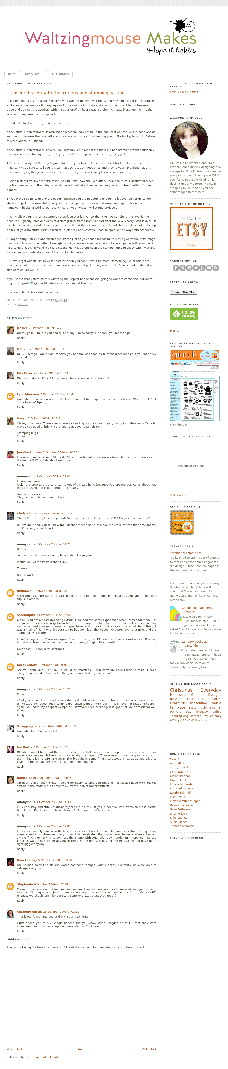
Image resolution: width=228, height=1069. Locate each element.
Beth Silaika (178, 763)
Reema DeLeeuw (181, 805)
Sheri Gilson (178, 813)
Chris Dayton (179, 771)
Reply (21, 337)
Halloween (178, 695)
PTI (31, 283)
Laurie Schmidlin (181, 792)
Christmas (181, 690)
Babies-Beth (26, 777)
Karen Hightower (181, 788)
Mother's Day (199, 716)
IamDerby (24, 747)
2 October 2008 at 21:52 (55, 513)
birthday (202, 711)
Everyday (211, 690)
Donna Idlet (178, 780)
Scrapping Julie (28, 726)
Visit (178, 495)
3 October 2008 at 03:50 (53, 615)
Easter (193, 707)
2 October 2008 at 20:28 (60, 452)
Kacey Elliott (27, 665)
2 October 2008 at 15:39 (51, 373)
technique (195, 699)
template (177, 707)
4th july (174, 720)
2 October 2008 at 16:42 (57, 394)
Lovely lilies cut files (184, 92)
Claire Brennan (180, 775)
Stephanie (25, 884)
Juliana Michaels (181, 784)
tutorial (215, 699)
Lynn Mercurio (28, 394)
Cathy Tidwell (179, 767)
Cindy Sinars (27, 513)
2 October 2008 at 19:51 (45, 418)
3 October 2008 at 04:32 (55, 665)
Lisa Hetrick (178, 796)
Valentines (208, 707)
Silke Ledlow (178, 817)
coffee (217, 711)
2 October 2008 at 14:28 (46, 328)
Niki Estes (24, 373)
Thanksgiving (179, 716)
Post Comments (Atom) (42, 1057)
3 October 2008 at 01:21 (53, 544)
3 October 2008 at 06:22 (53, 689)
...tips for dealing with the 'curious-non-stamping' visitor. (66, 92)
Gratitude (178, 703)
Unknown (24, 590)
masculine (198, 703)
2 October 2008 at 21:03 (53, 476)
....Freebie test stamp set (184, 553)
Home (12, 74)
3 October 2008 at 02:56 (50, 590)
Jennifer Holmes (29, 452)
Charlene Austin (29, 911)
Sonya (22, 418)
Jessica (22, 328)
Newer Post (14, 1049)
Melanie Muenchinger (185, 801)
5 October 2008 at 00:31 (55, 860)
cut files (185, 720)
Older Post (149, 1049)
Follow (174, 331)
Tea (211, 716)
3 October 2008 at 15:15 (50, 747)
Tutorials (60, 74)
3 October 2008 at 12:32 (59, 726)
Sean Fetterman (181, 809)
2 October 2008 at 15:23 (47, 349)
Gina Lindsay (27, 860)
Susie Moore (178, 822)
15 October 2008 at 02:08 (61, 911)
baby (218, 716)
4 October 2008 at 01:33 (53, 802)
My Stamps (34, 74)
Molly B (22, 349)
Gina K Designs (206, 695)
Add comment (19, 939)
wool (194, 720)
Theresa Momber (182, 826)
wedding (202, 720)
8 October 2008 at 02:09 (51, 884)
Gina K (174, 759)
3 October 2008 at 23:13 (54, 777)
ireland (176, 699)
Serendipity (26, 615)
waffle (23, 304)
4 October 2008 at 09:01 (53, 826)
